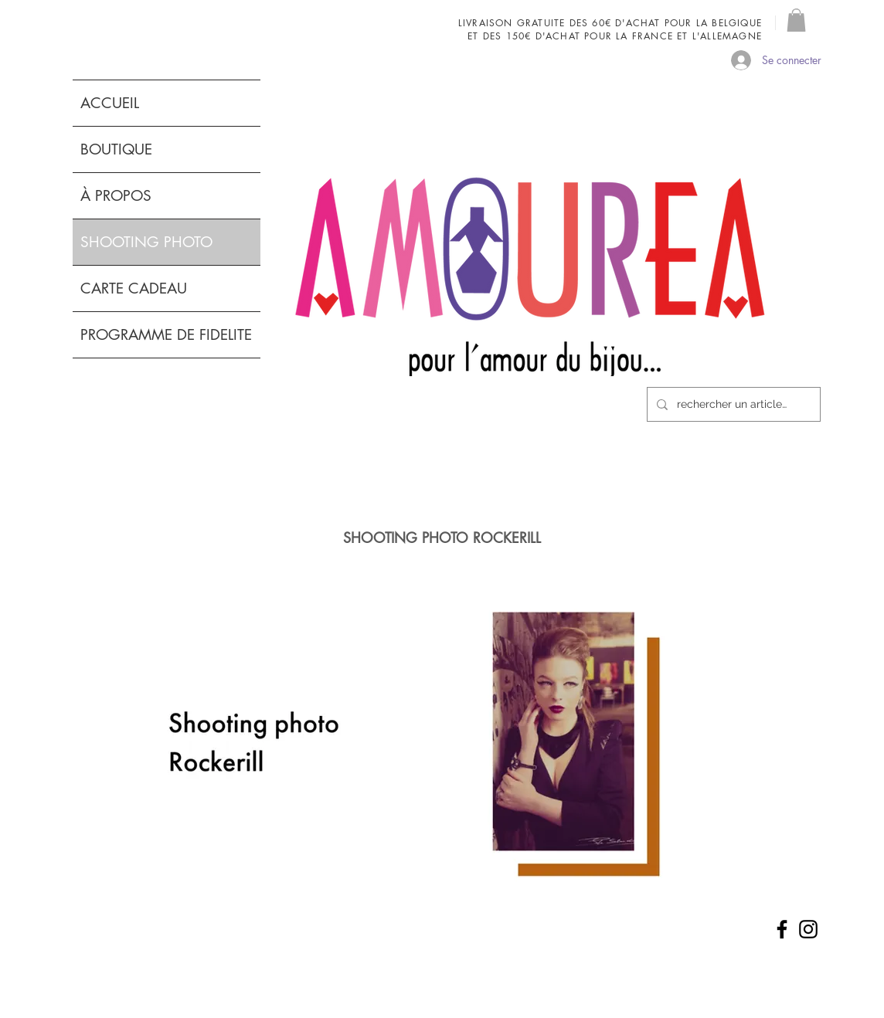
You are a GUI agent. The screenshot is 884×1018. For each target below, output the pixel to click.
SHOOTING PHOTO (146, 242)
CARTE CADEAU (133, 288)
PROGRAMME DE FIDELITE (166, 334)
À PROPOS (115, 195)
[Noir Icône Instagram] (808, 929)
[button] (796, 20)
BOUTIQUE (116, 149)
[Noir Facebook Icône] (782, 929)
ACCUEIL (109, 103)
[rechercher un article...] (732, 404)
